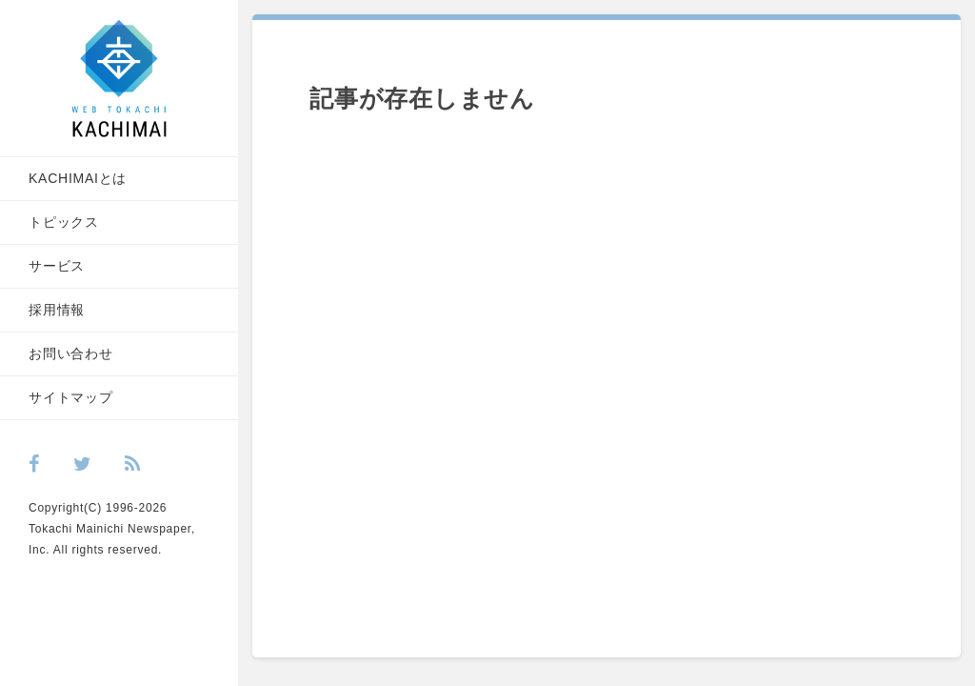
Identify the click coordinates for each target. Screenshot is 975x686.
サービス (57, 265)
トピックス (64, 222)
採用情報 (57, 309)
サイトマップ (71, 397)
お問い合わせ (71, 353)
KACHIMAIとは (78, 178)
